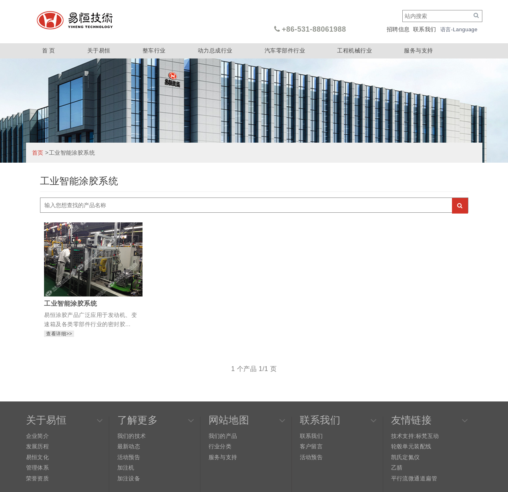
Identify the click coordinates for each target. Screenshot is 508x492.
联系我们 (424, 29)
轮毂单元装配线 (411, 446)
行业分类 (220, 446)
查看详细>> (59, 334)
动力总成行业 (215, 50)
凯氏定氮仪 (405, 457)
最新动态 (129, 446)
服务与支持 (418, 50)
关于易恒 (98, 50)
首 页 (48, 50)
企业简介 (37, 436)
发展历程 (37, 446)
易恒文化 (37, 457)
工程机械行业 (354, 50)
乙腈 (397, 467)
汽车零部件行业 (285, 50)
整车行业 (154, 50)
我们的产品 (223, 436)
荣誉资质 (37, 478)
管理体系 (37, 467)
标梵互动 (427, 436)
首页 (38, 152)
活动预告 (129, 457)
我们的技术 (131, 436)
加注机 (126, 467)
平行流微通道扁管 (414, 478)
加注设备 (129, 478)
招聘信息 (398, 29)
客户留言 (311, 446)
